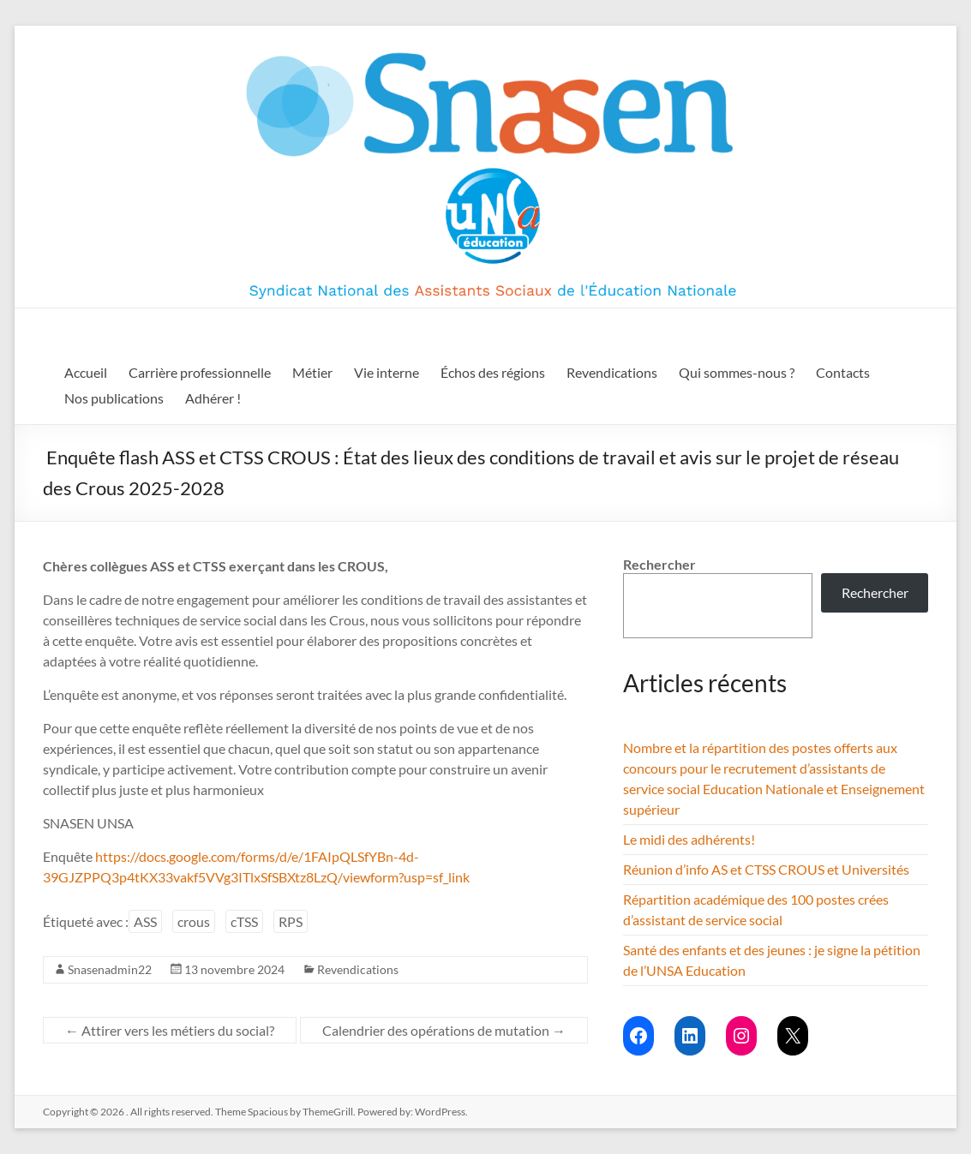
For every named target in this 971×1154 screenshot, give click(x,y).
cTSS (244, 921)
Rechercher (659, 564)
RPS (291, 921)
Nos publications (114, 398)
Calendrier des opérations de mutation (444, 1030)
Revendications (611, 372)
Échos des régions (493, 372)
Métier (312, 372)
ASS (145, 921)
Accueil (85, 372)
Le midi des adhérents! (689, 839)
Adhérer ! (213, 398)
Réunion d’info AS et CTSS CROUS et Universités (766, 869)
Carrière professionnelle (200, 372)
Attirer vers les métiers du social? (169, 1030)
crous (193, 921)
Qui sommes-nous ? (736, 372)
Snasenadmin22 (110, 969)
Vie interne (386, 372)
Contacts (843, 372)
